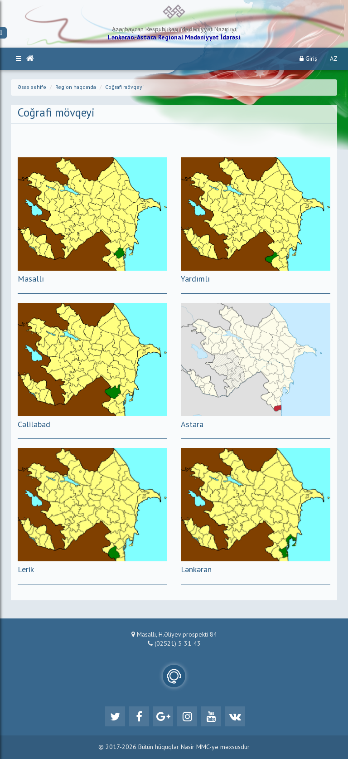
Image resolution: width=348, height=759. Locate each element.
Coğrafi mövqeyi (124, 87)
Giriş (308, 58)
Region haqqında (75, 87)
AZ (334, 59)
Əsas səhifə (32, 87)
